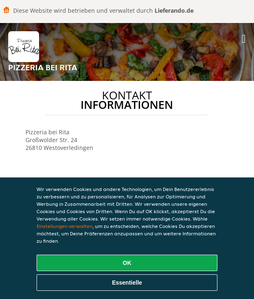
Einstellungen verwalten (64, 226)
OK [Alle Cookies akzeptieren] (127, 263)
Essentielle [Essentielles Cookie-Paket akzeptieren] (127, 282)
